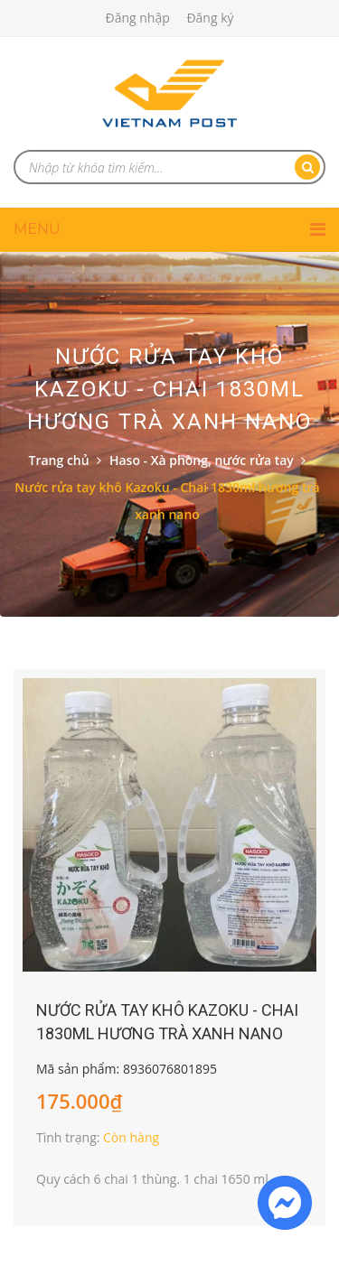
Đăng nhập (137, 17)
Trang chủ (59, 460)
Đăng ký (209, 17)
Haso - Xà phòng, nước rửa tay (201, 460)
